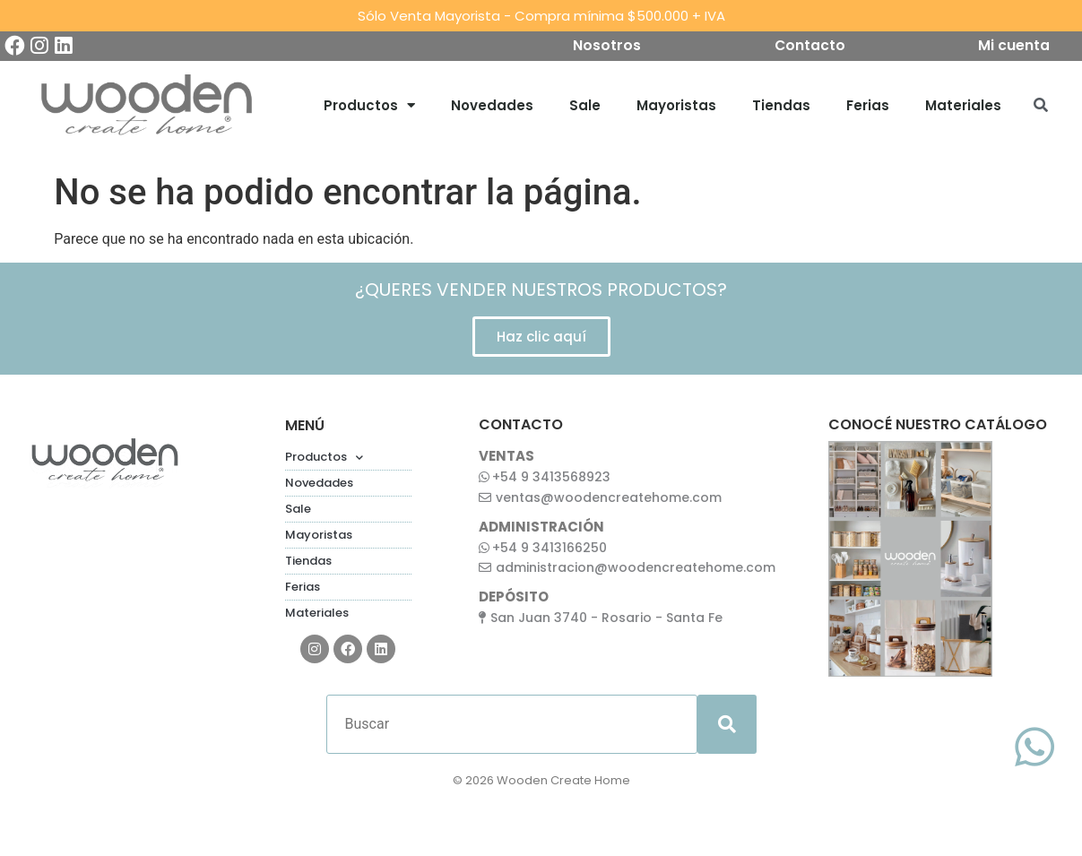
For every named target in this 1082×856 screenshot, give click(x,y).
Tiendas (781, 107)
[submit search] (727, 727)
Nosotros (603, 47)
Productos (369, 108)
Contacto (809, 47)
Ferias (867, 107)
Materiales (963, 107)
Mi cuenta (1018, 47)
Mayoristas (676, 107)
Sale (585, 107)
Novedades (492, 107)
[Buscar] (511, 727)
